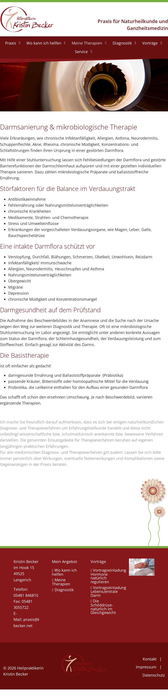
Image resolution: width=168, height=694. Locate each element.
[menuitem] (12, 43)
